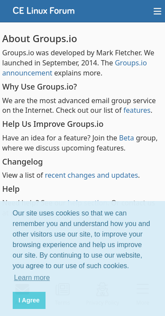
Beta (126, 138)
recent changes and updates (91, 175)
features (137, 110)
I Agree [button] (28, 300)
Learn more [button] (32, 277)
